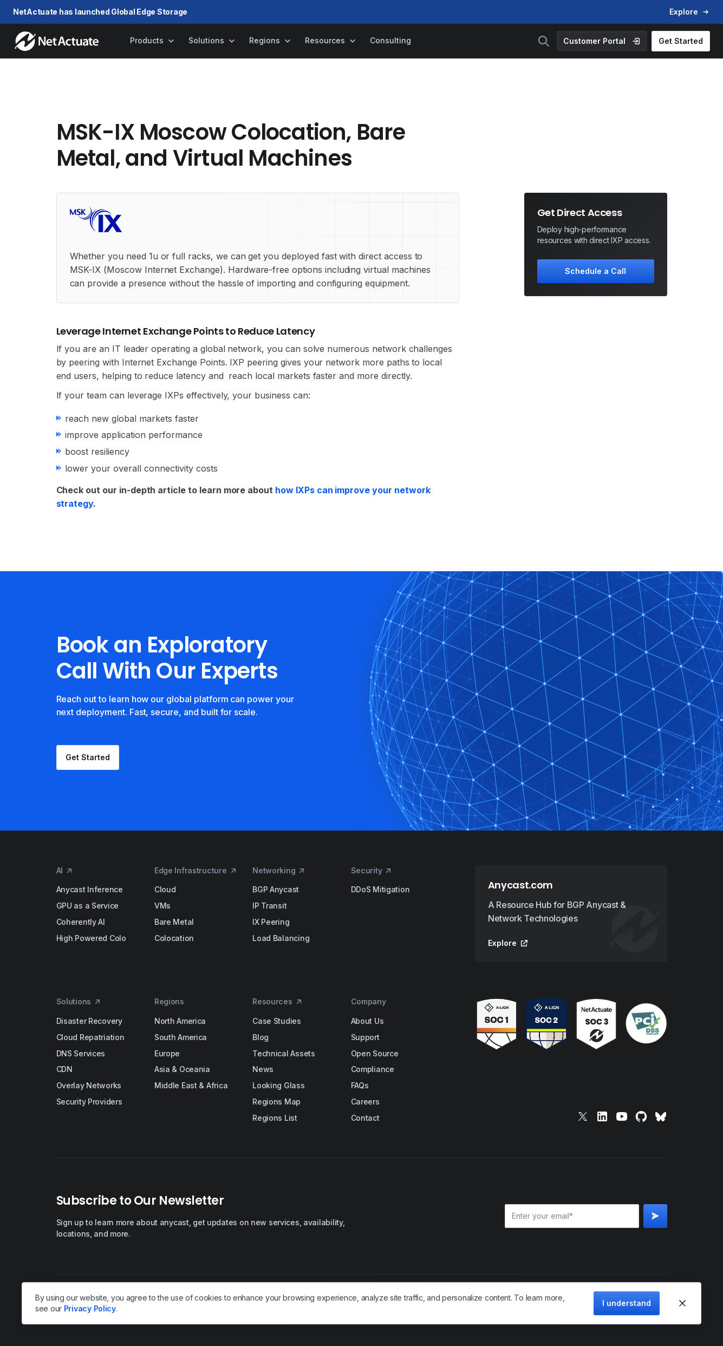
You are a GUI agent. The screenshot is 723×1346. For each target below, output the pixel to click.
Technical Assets (283, 1053)
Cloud (165, 889)
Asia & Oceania (182, 1069)
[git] (641, 1116)
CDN (64, 1069)
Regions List (274, 1117)
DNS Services (81, 1053)
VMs (162, 905)
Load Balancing (280, 938)
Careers (365, 1101)
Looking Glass (278, 1085)
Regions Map (276, 1101)
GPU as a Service (87, 905)
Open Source (375, 1053)
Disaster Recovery (89, 1020)
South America (180, 1037)
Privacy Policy (90, 1308)
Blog (260, 1037)
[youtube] (621, 1116)
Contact (365, 1117)
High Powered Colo (91, 938)
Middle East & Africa (190, 1085)
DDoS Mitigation (380, 889)
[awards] (571, 1023)
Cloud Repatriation (90, 1037)
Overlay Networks (89, 1085)
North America (180, 1020)
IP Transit (269, 905)
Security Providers (89, 1101)
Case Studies (276, 1020)
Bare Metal (174, 921)
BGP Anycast (275, 889)
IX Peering (270, 921)
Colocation (174, 938)
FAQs (360, 1085)
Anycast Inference (89, 889)
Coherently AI (80, 921)
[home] (57, 41)
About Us (367, 1020)
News (262, 1069)
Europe (167, 1053)
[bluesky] (660, 1116)
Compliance (372, 1069)
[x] (582, 1116)
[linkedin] (602, 1116)
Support (365, 1037)
